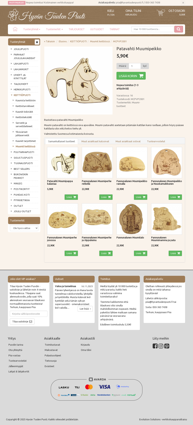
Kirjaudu (131, 14)
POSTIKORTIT (22, 189)
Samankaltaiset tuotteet (61, 141)
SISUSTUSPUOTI (23, 157)
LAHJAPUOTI (21, 63)
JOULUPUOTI (21, 49)
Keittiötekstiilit (24, 117)
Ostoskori (176, 10)
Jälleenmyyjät (15, 366)
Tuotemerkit (54, 29)
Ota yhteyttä (15, 350)
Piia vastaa (14, 355)
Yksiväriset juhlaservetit (22, 134)
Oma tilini (133, 10)
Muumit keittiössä (25, 146)
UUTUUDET (97, 29)
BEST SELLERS (22, 169)
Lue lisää (85, 308)
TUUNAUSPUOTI (23, 163)
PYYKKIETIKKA (22, 200)
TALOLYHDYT (21, 84)
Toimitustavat (52, 344)
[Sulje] (183, 3)
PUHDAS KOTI (22, 194)
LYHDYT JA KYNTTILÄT (20, 77)
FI (108, 15)
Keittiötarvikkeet (25, 106)
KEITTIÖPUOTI (22, 95)
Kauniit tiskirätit (24, 111)
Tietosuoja (51, 360)
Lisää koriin (128, 76)
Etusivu (63, 41)
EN (112, 15)
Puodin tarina (15, 344)
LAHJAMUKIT (21, 69)
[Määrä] (135, 66)
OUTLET (18, 205)
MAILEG (18, 183)
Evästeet (49, 366)
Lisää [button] (69, 197)
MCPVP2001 (120, 41)
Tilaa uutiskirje (20, 321)
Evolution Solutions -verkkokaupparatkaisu (163, 419)
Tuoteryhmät (31, 29)
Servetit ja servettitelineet (24, 124)
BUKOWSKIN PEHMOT (21, 176)
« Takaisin (49, 41)
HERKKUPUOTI (22, 89)
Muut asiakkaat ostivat (128, 141)
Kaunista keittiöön (26, 100)
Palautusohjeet (53, 355)
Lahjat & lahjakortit (18, 371)
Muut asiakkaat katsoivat (95, 141)
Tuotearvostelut (156, 141)
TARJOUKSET (77, 29)
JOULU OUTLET (22, 211)
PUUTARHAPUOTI (24, 152)
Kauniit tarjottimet (26, 141)
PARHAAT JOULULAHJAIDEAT (24, 56)
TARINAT (115, 29)
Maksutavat (51, 350)
